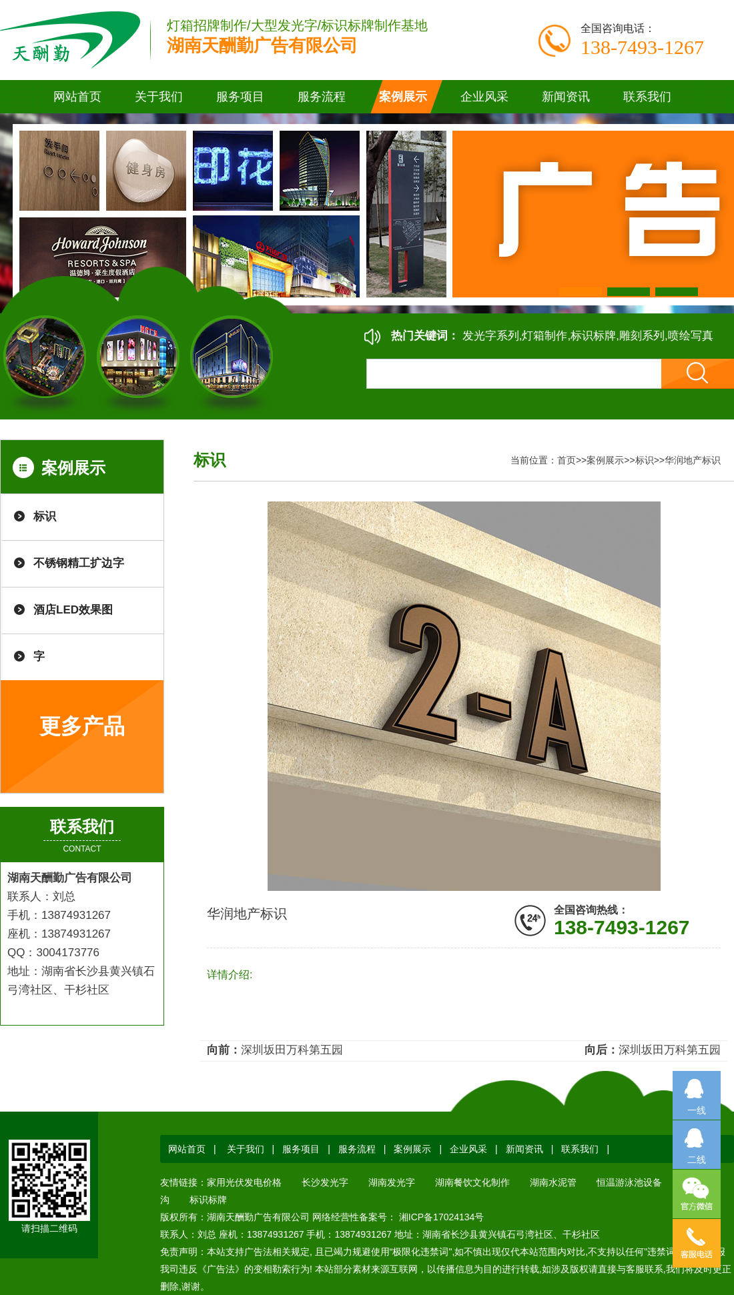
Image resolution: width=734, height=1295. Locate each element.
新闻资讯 (524, 1149)
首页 (566, 460)
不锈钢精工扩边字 (78, 563)
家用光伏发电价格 (244, 1182)
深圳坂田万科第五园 (292, 1050)
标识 (44, 516)
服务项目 (301, 1149)
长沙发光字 (325, 1182)
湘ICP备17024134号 (440, 1217)
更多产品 (82, 726)
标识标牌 (208, 1199)
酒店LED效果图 (73, 609)
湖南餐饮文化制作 (472, 1182)
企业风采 (468, 1149)
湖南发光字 (391, 1182)
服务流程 (357, 1149)
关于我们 (245, 1149)
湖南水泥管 (553, 1182)
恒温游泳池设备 (629, 1182)
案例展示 (605, 460)
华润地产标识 (693, 460)
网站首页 (77, 96)
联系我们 (580, 1149)
